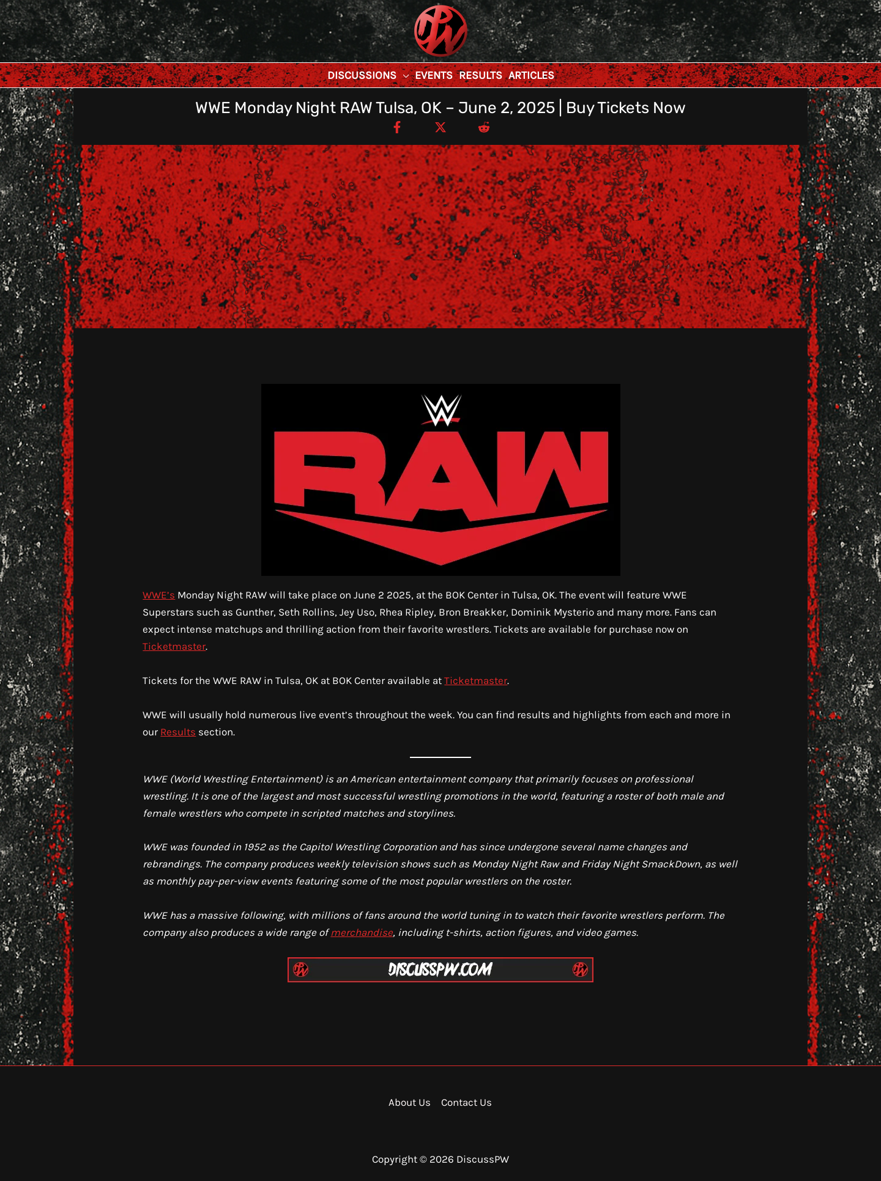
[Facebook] (397, 126)
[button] (402, 75)
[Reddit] (484, 126)
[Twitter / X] (440, 126)
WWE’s (159, 595)
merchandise (361, 932)
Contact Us (466, 1102)
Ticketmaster (174, 646)
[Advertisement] (440, 236)
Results (178, 732)
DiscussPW (416, 57)
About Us (409, 1102)
